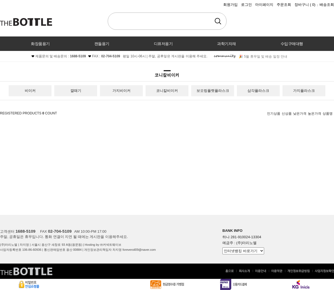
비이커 (30, 91)
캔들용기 (101, 43)
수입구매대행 (292, 43)
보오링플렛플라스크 (213, 91)
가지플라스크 (304, 91)
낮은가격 (299, 113)
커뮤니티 (167, 58)
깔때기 (75, 91)
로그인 (246, 5)
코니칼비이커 (167, 91)
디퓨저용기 (163, 43)
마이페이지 (264, 5)
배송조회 (327, 5)
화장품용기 (40, 43)
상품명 (328, 113)
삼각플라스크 (258, 91)
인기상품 (273, 113)
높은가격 (314, 113)
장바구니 (304, 5)
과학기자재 (226, 43)
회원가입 (230, 5)
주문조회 (284, 5)
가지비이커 (121, 91)
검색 (218, 21)
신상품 (287, 113)
